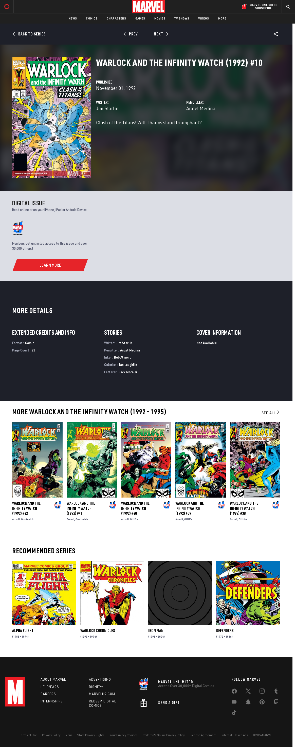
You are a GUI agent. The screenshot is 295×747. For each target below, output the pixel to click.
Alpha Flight (22, 630)
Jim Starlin (107, 108)
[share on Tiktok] (234, 713)
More (222, 18)
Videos (203, 18)
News (73, 18)
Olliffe (134, 519)
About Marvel (53, 679)
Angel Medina (200, 108)
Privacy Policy (51, 735)
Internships (52, 701)
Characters (116, 18)
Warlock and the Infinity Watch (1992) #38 (244, 508)
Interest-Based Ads (235, 735)
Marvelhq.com (102, 694)
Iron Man (155, 630)
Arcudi (16, 519)
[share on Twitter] (248, 692)
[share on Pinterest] (262, 702)
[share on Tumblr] (276, 692)
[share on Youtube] (234, 702)
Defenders (224, 630)
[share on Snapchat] (248, 702)
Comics (91, 18)
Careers (48, 694)
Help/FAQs (50, 687)
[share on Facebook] (234, 692)
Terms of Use (28, 735)
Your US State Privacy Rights (85, 735)
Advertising (100, 679)
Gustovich (27, 519)
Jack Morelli (128, 372)
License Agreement (203, 735)
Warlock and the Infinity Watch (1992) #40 (135, 508)
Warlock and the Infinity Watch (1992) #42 (26, 508)
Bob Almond (122, 357)
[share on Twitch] (276, 702)
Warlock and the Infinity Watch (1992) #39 (189, 508)
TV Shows (181, 18)
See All (271, 412)
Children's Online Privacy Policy (164, 735)
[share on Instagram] (262, 692)
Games (140, 18)
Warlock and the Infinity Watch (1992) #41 (81, 508)
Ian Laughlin (128, 364)
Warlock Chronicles (97, 630)
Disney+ (96, 687)
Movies (159, 18)
